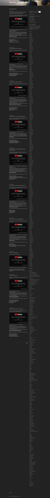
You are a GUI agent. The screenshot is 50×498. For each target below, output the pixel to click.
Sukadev (30, 418)
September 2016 (31, 133)
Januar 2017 (30, 128)
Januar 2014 (30, 174)
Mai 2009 (30, 246)
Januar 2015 (30, 159)
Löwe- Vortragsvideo (31, 20)
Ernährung (30, 333)
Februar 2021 (30, 70)
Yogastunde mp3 (31, 473)
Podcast (30, 387)
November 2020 (31, 74)
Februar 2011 (30, 219)
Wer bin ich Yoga (11, 243)
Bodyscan (30, 315)
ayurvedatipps (31, 309)
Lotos (30, 364)
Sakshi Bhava (30, 404)
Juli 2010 (30, 228)
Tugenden (30, 427)
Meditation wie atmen (12, 210)
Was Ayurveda (11, 302)
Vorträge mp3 (30, 446)
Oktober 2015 (31, 147)
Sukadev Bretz (31, 419)
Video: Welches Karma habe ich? (16, 81)
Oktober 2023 (31, 42)
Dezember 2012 (31, 191)
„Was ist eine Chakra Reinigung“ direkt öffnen (22, 129)
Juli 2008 (30, 259)
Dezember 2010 (31, 222)
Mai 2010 (30, 231)
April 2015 (30, 155)
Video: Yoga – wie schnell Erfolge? (16, 219)
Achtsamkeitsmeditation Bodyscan (33, 283)
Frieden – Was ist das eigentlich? (13, 107)
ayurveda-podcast (31, 305)
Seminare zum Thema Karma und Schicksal (15, 104)
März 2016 (30, 141)
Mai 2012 (30, 200)
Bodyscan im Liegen (31, 318)
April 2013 (30, 186)
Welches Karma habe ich (18, 83)
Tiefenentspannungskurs (32, 426)
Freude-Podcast (31, 337)
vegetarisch (30, 436)
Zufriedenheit (30, 477)
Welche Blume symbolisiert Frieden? (14, 336)
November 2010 (31, 223)
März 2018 (30, 110)
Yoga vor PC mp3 (31, 467)
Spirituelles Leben (31, 413)
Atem (30, 292)
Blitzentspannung (31, 314)
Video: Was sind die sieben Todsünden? (17, 185)
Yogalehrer (17, 66)
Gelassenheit (30, 341)
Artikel (30, 291)
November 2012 (31, 192)
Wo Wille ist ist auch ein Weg (13, 140)
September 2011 (31, 210)
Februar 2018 (30, 111)
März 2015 (30, 156)
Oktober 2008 (31, 255)
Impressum (10, 492)
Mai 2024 (30, 34)
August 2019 (30, 88)
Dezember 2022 (31, 47)
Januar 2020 (30, 82)
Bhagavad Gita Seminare (12, 172)
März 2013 (30, 187)
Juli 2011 (30, 213)
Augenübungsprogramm (32, 300)
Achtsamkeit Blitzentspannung (32, 272)
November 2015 (31, 146)
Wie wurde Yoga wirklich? (12, 244)
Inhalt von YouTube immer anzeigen (18, 24)
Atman (30, 296)
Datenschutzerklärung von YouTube (20, 90)
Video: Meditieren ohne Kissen (15, 48)
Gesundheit (30, 346)
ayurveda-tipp (30, 306)
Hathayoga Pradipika (31, 351)
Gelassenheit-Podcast (31, 342)
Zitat (29, 476)
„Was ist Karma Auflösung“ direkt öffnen (22, 322)
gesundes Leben (31, 345)
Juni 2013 (30, 183)
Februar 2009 (30, 250)
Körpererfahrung (31, 363)
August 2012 (30, 196)
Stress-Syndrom (31, 417)
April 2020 (30, 79)
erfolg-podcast (31, 332)
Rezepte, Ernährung (31, 400)
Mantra (20, 34)
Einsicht (30, 323)
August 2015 (30, 150)
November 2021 (31, 60)
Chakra (15, 135)
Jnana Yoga (30, 355)
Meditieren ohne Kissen (18, 50)
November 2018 (31, 100)
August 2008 (30, 258)
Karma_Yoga (15, 102)
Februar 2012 (30, 204)
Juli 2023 (30, 43)
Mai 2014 (30, 169)
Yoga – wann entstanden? (12, 246)
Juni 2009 (30, 245)
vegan (30, 432)
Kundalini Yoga (25, 135)
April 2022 (30, 56)
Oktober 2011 (30, 209)
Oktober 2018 (31, 101)
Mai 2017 (30, 123)
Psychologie (30, 395)
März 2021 (30, 69)
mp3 (29, 382)
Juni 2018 (30, 106)
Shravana (30, 410)
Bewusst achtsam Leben (19, 2)
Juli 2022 (30, 52)
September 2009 (31, 241)
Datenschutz (10, 496)
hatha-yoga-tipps (31, 350)
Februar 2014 (30, 173)
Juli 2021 (30, 65)
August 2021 (30, 64)
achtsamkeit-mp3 (31, 278)
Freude (30, 336)
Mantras (30, 369)
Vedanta (30, 428)
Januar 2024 (30, 38)
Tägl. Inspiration (31, 422)
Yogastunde (30, 472)
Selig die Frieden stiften (12, 108)
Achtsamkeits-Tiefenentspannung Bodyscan (34, 279)
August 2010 (30, 227)
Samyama (30, 405)
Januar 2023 (30, 46)
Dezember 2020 (31, 73)
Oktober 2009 (31, 240)
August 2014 (30, 165)
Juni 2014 (30, 168)
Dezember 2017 (31, 114)
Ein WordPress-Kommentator (32, 28)
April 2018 (30, 109)
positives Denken (31, 391)
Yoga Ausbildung (31, 455)
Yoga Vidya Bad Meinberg (32, 463)
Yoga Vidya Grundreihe (31, 464)
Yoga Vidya (10, 101)
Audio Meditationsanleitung (32, 297)
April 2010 (30, 232)
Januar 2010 (30, 236)
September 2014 (31, 164)
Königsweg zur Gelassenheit (32, 359)
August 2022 (30, 51)
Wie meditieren (11, 212)
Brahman (30, 319)
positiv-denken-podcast (32, 390)
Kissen (19, 67)
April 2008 (30, 263)
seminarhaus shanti (31, 409)
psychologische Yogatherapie (32, 396)
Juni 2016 (30, 137)
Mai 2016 (30, 138)
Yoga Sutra (30, 459)
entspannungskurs (31, 328)
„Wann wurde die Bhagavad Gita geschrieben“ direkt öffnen (20, 163)
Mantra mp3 (30, 368)
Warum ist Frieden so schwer (13, 335)
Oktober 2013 (31, 178)
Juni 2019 (30, 91)
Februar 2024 (30, 37)
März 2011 (30, 218)
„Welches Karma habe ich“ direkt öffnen (22, 95)
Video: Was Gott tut (13, 275)
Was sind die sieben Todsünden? (19, 187)
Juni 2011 (30, 214)
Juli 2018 (30, 105)
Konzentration (31, 360)
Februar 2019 (30, 96)
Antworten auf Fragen (31, 288)
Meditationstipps (31, 377)
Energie (30, 324)
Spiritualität (14, 295)
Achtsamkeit (30, 271)
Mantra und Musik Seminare (13, 36)
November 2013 (31, 177)
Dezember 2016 (31, 129)
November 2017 (31, 115)
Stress (30, 414)
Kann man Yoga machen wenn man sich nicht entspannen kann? (17, 245)
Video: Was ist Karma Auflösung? (16, 309)
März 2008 (30, 264)
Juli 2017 (30, 120)
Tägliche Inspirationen (31, 423)
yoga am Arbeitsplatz (31, 454)
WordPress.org (31, 485)
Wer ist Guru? (11, 41)
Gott (24, 294)
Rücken (30, 401)
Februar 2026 (30, 33)
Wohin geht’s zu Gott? (12, 39)
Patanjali (30, 386)
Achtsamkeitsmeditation (32, 282)
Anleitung (30, 287)
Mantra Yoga (11, 34)
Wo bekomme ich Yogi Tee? (12, 333)
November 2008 (31, 254)
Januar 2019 (30, 97)
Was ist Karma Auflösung (18, 310)
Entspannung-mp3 (31, 327)
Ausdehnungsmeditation (32, 301)
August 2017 (30, 119)
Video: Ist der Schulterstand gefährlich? (36, 27)
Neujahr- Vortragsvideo (32, 19)
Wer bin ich (30, 450)
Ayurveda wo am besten (12, 301)
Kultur (19, 254)
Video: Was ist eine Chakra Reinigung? (17, 116)
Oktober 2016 (31, 132)
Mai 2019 (30, 92)
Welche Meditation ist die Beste (13, 142)
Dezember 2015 (31, 145)
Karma (21, 101)
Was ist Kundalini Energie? (12, 75)
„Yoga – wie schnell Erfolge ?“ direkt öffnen (22, 232)
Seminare (30, 408)
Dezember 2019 (31, 83)
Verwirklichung (31, 440)
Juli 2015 (30, 151)
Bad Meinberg (31, 310)
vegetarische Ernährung (32, 437)
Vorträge (30, 445)
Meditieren (10, 68)
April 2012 (30, 201)
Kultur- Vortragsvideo (13, 252)
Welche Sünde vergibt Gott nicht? (13, 40)
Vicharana (30, 441)
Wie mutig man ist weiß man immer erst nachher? (15, 176)
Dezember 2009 (31, 237)
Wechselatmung (31, 449)
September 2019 (31, 87)
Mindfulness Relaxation (32, 378)
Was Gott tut (16, 277)
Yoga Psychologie (31, 458)
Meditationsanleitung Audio (32, 373)
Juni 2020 (30, 78)
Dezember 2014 (31, 160)
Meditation (30, 372)
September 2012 (31, 195)
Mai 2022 (30, 55)
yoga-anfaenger (31, 468)
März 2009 (30, 249)
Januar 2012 (30, 205)
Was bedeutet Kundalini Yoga (13, 74)
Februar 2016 (30, 142)
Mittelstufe (30, 381)
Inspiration (30, 354)
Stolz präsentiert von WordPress (16, 496)
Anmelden (30, 481)
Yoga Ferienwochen (11, 240)
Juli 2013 (30, 182)
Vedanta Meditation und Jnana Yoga (33, 431)
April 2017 (30, 124)
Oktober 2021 (30, 61)
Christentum (20, 205)
